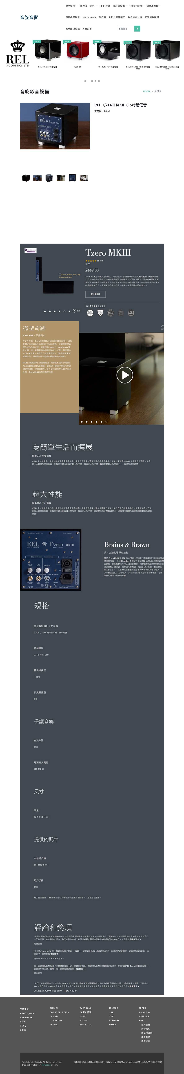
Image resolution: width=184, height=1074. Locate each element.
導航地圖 (145, 1041)
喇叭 (92, 5)
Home (147, 91)
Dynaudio (56, 1020)
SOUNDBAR (89, 17)
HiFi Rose (85, 1025)
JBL (111, 1012)
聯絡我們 (145, 1037)
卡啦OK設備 (135, 5)
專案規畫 (87, 28)
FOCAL (83, 1020)
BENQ (23, 1026)
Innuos (113, 1008)
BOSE (23, 1030)
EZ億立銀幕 (86, 1012)
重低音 (102, 17)
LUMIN (113, 1025)
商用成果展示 (73, 17)
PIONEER (144, 1016)
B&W (23, 1021)
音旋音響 (29, 17)
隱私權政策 (147, 1033)
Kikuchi (114, 1020)
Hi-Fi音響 (105, 5)
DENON (54, 1016)
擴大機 (83, 5)
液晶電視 (71, 5)
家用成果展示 (73, 28)
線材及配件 (152, 5)
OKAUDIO (144, 1012)
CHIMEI (54, 1008)
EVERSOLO (86, 1008)
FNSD (83, 1016)
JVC (111, 1016)
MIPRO (143, 1008)
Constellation (59, 1012)
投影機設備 (119, 5)
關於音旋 (145, 1025)
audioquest (28, 1013)
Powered (46, 1064)
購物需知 (145, 1029)
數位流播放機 (135, 17)
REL (141, 1020)
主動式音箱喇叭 (117, 17)
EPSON (54, 1025)
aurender (26, 1017)
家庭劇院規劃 (152, 17)
